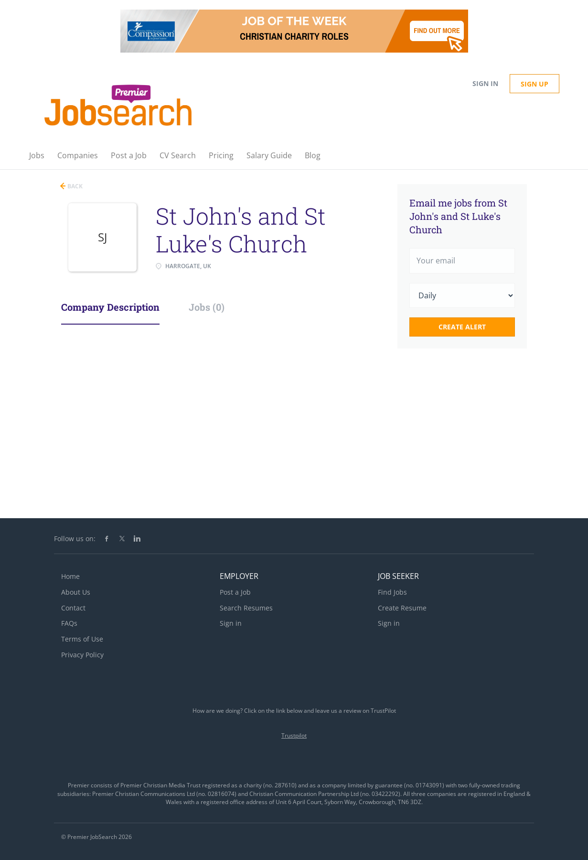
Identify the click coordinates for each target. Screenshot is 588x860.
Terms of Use (82, 638)
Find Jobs (392, 592)
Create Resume (402, 607)
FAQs (69, 623)
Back (74, 186)
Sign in (485, 83)
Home (70, 576)
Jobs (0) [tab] (207, 307)
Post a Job (235, 592)
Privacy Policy (82, 654)
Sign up (534, 83)
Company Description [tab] (110, 307)
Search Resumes (246, 607)
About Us (75, 592)
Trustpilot (294, 735)
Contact (73, 607)
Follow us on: (75, 538)
